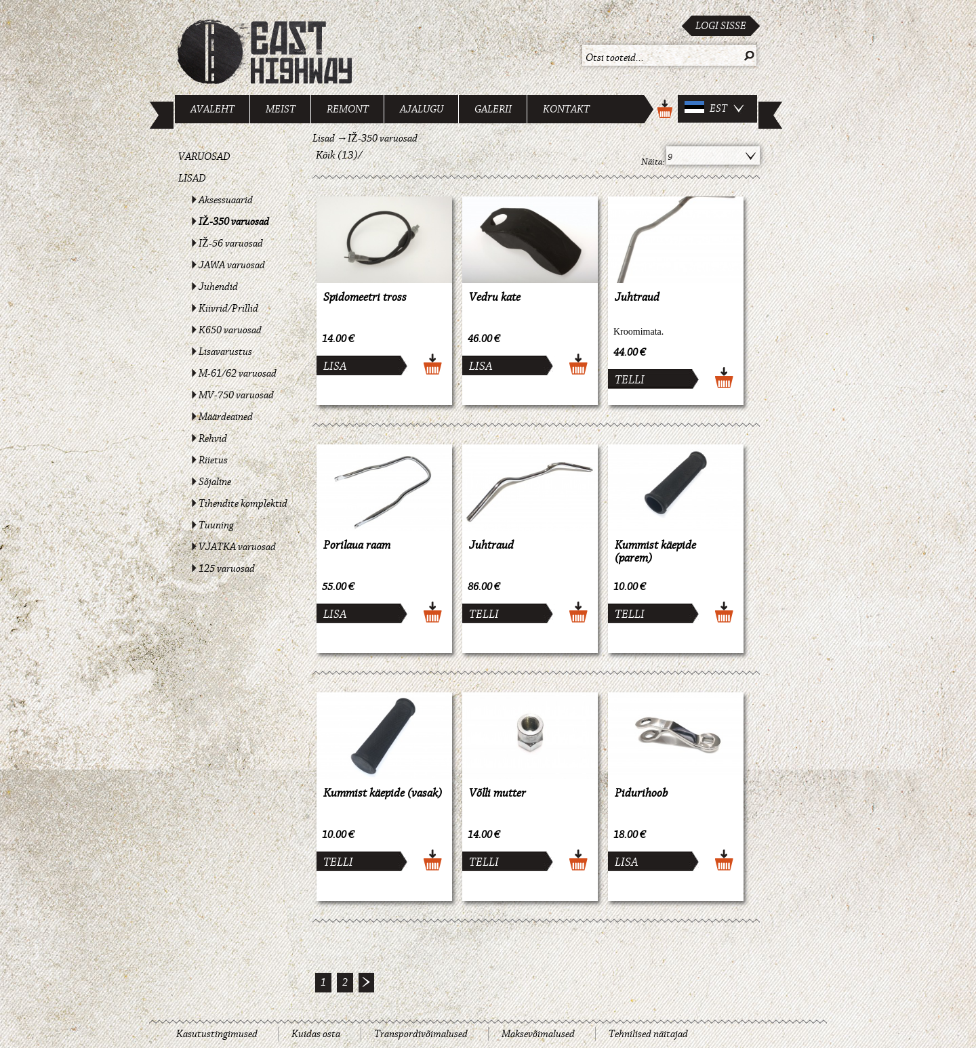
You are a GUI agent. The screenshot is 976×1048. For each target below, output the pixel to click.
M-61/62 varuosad (238, 373)
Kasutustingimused (217, 1034)
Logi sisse (720, 26)
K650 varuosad (230, 330)
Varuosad (204, 156)
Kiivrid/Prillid (228, 308)
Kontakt (566, 109)
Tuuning (216, 525)
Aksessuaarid (226, 200)
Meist (281, 109)
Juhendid (218, 286)
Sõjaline (215, 482)
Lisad (192, 178)
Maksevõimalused (538, 1034)
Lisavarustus (225, 351)
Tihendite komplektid (243, 503)
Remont (348, 109)
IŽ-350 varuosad (234, 221)
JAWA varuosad (232, 265)
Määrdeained (226, 417)
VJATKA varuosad (237, 547)
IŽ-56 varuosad (231, 243)
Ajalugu (421, 109)
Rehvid (213, 438)
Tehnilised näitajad (648, 1034)
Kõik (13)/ (339, 155)
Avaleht (212, 109)
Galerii (493, 109)
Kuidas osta (315, 1034)
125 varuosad (227, 568)
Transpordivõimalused (421, 1034)
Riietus (213, 460)
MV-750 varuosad (236, 395)
